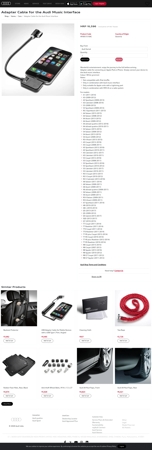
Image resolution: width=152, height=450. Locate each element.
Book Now (60, 3)
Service (35, 3)
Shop (7, 16)
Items (13, 16)
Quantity (83, 52)
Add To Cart (85, 59)
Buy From (84, 46)
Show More (7, 404)
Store (17, 3)
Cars (20, 16)
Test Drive (47, 3)
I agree (122, 446)
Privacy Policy (111, 446)
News (26, 3)
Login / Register (99, 3)
